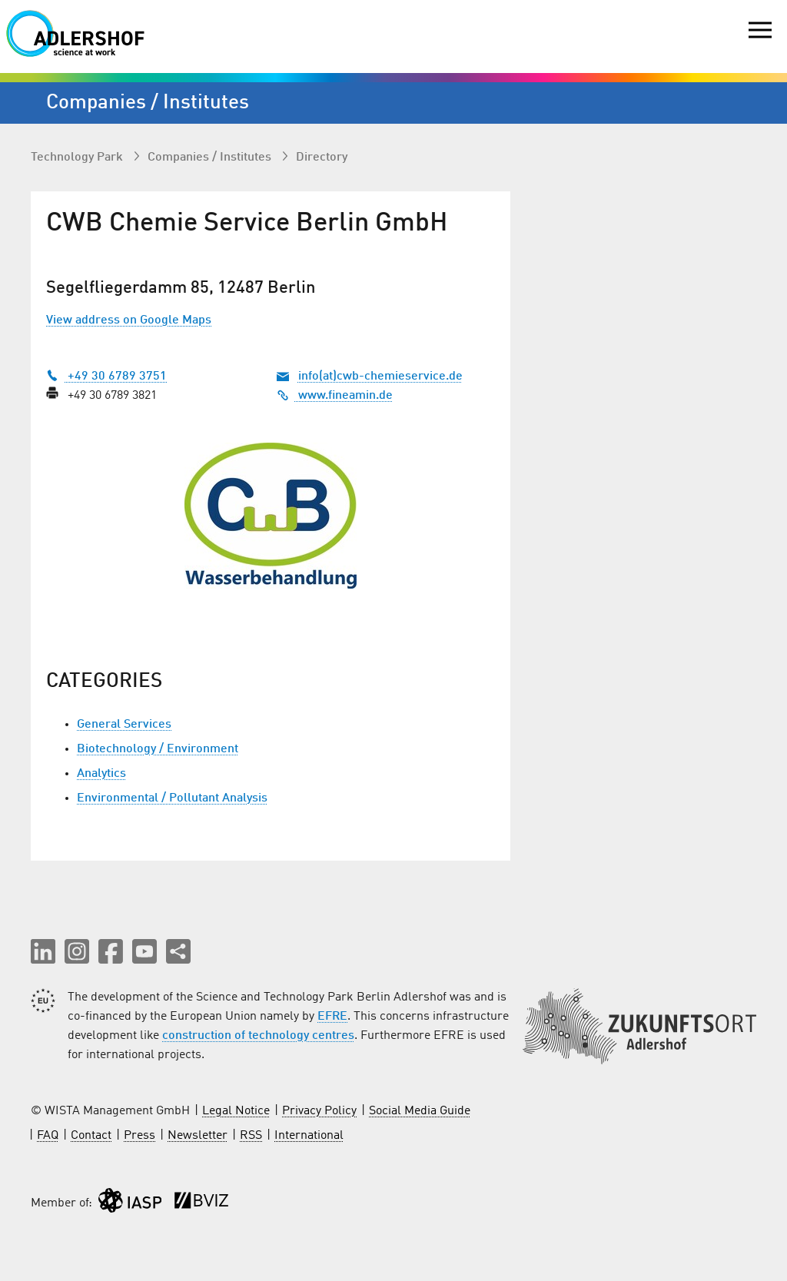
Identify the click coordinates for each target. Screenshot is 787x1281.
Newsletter (197, 1136)
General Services (124, 724)
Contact (91, 1136)
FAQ (47, 1136)
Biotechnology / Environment (157, 749)
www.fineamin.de (335, 396)
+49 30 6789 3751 (106, 376)
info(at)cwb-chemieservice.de (380, 376)
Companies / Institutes (211, 157)
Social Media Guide (419, 1111)
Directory (321, 157)
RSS (251, 1136)
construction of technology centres (258, 1036)
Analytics (101, 774)
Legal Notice (236, 1111)
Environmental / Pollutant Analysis (172, 798)
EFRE (332, 1017)
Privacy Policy (319, 1111)
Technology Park (78, 157)
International (309, 1136)
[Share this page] (178, 951)
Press (139, 1136)
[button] (43, 951)
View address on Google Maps (128, 320)
